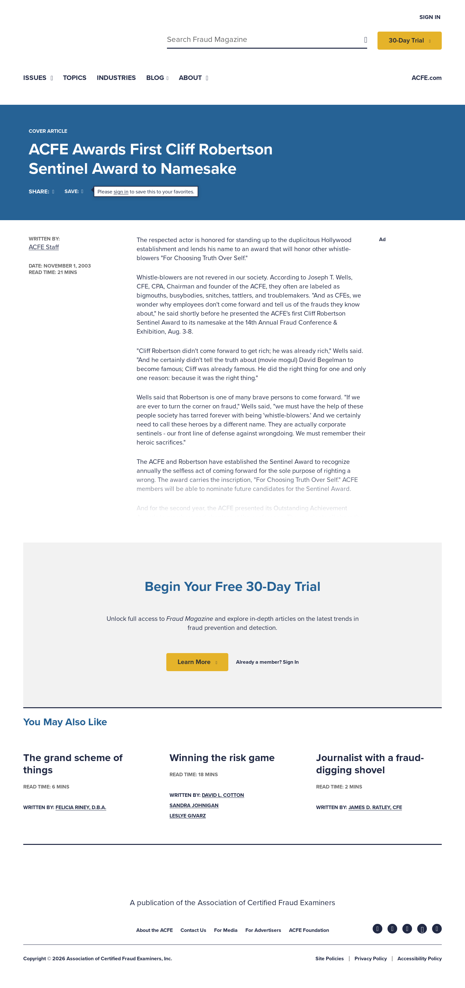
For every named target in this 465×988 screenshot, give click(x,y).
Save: (74, 191)
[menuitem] (38, 78)
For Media (226, 930)
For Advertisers (263, 930)
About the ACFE (154, 930)
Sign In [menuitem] (429, 17)
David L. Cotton (223, 795)
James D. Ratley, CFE (375, 808)
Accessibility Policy (420, 958)
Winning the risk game (222, 758)
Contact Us (193, 930)
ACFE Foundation (309, 930)
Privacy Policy (371, 958)
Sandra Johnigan (194, 805)
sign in (121, 192)
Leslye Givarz (188, 816)
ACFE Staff (44, 247)
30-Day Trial (406, 40)
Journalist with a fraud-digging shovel (370, 764)
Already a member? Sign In (267, 662)
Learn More (194, 662)
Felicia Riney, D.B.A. (81, 808)
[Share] (41, 191)
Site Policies (329, 958)
